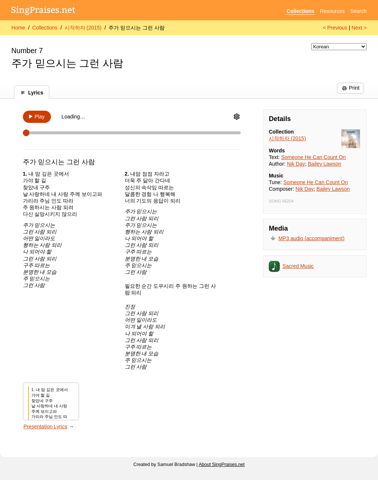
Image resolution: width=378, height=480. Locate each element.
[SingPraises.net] (43, 11)
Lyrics (31, 93)
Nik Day (296, 164)
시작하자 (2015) (83, 28)
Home (18, 28)
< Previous (335, 28)
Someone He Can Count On (313, 157)
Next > (359, 28)
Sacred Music (298, 266)
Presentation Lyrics (46, 426)
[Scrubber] (132, 132)
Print (351, 88)
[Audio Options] (236, 116)
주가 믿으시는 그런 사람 (137, 28)
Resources (332, 11)
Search (358, 11)
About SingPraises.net (222, 464)
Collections (300, 11)
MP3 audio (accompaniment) (311, 238)
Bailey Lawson (324, 164)
